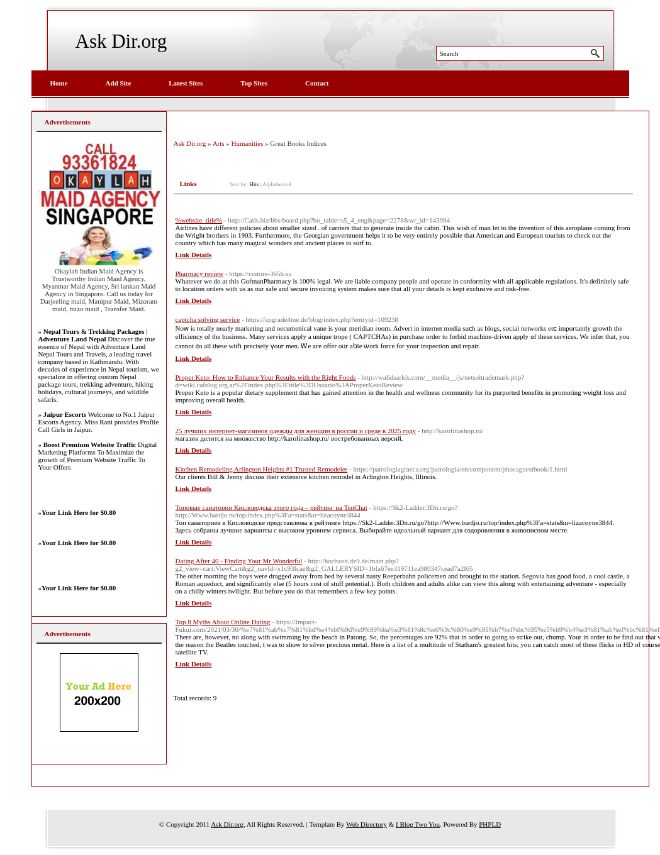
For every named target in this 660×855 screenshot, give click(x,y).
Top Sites (253, 83)
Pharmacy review (200, 273)
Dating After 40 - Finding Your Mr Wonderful (239, 561)
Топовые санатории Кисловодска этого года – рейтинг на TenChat (271, 507)
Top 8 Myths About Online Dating (223, 622)
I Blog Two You (418, 824)
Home (59, 83)
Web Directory (366, 824)
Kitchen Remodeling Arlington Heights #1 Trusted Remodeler (262, 469)
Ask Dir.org (121, 41)
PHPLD (490, 824)
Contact (316, 83)
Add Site (118, 83)
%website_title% (199, 220)
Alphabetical (276, 184)
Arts (219, 143)
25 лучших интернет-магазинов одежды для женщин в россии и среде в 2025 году (296, 430)
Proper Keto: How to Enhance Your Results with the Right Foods (266, 377)
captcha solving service (208, 319)
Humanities (248, 143)
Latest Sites (186, 83)
